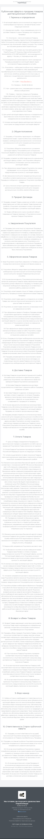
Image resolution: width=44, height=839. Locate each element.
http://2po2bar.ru (26, 81)
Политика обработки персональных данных (22, 821)
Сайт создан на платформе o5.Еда (22, 824)
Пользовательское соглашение (22, 818)
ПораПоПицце (22, 2)
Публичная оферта (22, 816)
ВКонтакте (22, 811)
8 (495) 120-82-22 (22, 805)
